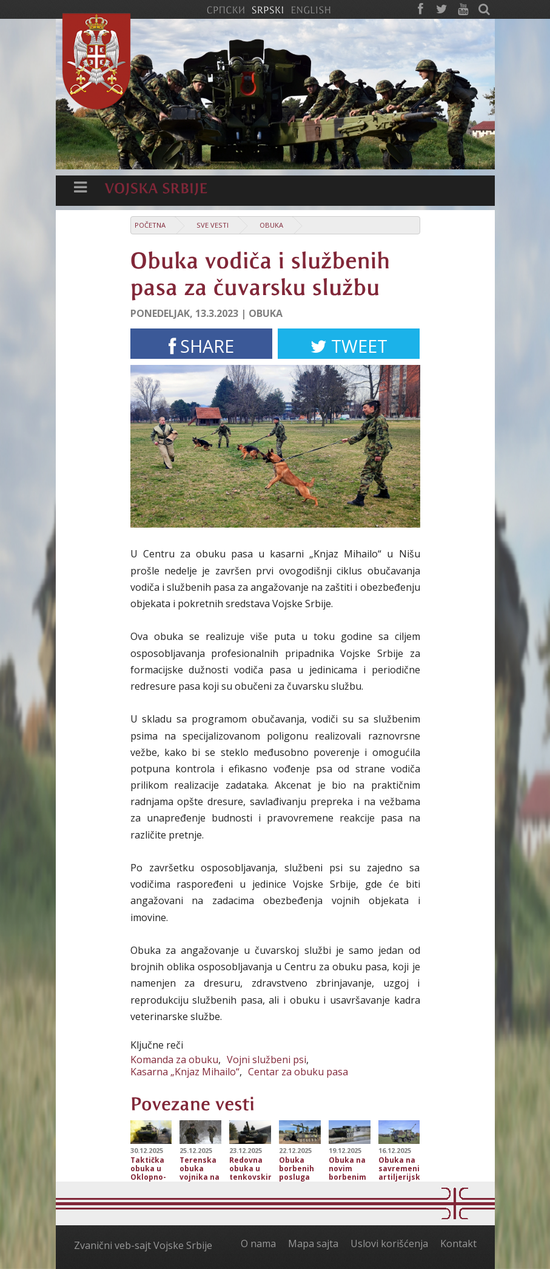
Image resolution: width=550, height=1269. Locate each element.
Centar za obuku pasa (298, 1071)
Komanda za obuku (174, 1059)
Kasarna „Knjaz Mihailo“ (185, 1071)
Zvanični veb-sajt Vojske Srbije (143, 1245)
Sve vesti (212, 225)
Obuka (271, 225)
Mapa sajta (313, 1243)
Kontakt (458, 1243)
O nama (258, 1243)
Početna (150, 225)
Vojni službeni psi (266, 1059)
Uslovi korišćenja (389, 1243)
